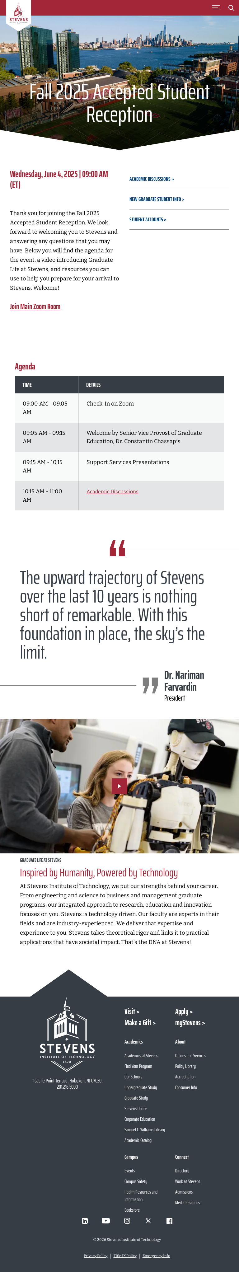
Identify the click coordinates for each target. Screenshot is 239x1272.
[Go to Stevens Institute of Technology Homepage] (67, 1034)
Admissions (184, 1192)
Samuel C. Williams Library (144, 1130)
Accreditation (185, 1077)
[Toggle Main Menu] (215, 8)
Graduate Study (136, 1098)
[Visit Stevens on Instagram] (127, 1220)
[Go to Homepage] (18, 17)
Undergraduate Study (140, 1087)
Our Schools (133, 1077)
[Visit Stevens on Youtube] (106, 1220)
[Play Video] (119, 786)
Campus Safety (135, 1181)
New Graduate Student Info (155, 199)
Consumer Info (186, 1087)
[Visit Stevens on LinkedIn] (84, 1220)
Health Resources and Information (140, 1195)
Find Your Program (138, 1066)
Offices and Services (190, 1055)
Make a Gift (137, 1023)
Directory (182, 1171)
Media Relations (187, 1202)
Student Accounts (146, 219)
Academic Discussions (150, 179)
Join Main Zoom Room (35, 306)
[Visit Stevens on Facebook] (169, 1220)
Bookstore (132, 1210)
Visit (129, 1011)
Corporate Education (139, 1119)
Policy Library (185, 1066)
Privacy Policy (95, 1256)
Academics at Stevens (141, 1055)
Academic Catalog (138, 1140)
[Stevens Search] (231, 8)
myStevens (188, 1023)
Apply (181, 1011)
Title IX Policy (125, 1256)
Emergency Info (156, 1256)
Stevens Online (135, 1108)
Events (129, 1171)
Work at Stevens (187, 1181)
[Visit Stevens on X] (148, 1220)
